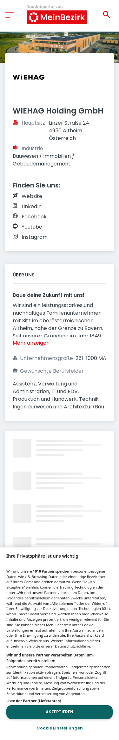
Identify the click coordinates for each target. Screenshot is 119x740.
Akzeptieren (59, 712)
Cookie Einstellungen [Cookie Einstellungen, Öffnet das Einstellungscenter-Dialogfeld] (59, 728)
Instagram (35, 237)
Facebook (34, 216)
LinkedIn (32, 206)
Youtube (32, 227)
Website (32, 196)
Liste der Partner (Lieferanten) (33, 700)
